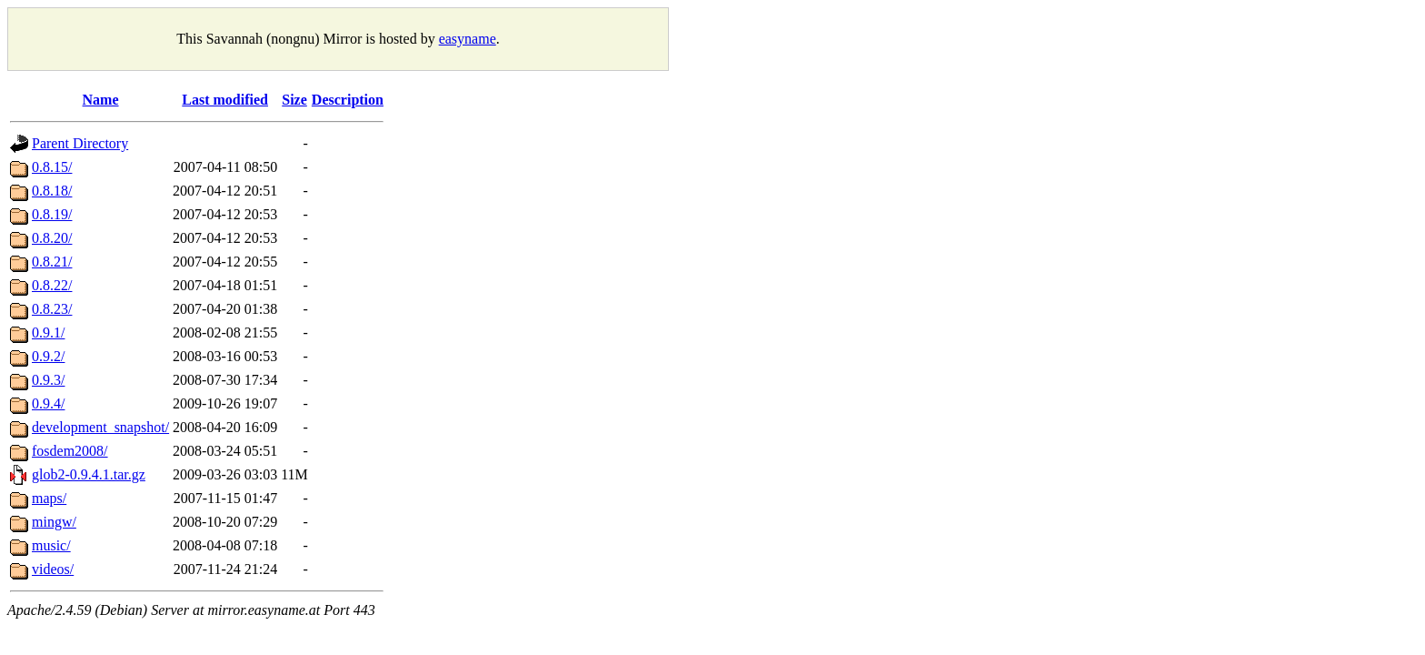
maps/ (49, 498)
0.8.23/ (52, 309)
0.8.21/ (52, 261)
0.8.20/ (52, 238)
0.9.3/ (48, 380)
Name (101, 99)
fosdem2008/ (70, 450)
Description (348, 99)
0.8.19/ (52, 214)
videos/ (53, 569)
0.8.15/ (52, 167)
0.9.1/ (48, 332)
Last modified (225, 99)
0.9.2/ (48, 356)
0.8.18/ (52, 190)
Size (294, 99)
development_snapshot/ (100, 427)
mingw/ (54, 521)
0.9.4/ (48, 403)
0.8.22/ (52, 285)
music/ (51, 545)
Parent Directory (80, 143)
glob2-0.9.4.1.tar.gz (88, 474)
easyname (467, 38)
